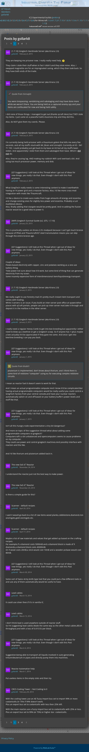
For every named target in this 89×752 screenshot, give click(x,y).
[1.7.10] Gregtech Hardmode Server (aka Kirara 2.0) (35, 51)
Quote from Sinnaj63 (21, 94)
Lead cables (17, 593)
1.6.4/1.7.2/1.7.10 (56, 20)
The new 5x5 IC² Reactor (23, 464)
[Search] (71, 3)
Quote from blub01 (21, 366)
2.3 (14, 20)
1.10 (80, 20)
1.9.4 (74, 20)
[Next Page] (26, 44)
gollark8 (15, 54)
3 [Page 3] (18, 43)
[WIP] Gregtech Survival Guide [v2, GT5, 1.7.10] (33, 220)
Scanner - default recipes (23, 505)
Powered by (44, 748)
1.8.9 (68, 20)
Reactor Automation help (23, 668)
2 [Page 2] (14, 43)
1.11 (86, 20)
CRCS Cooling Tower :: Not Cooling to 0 (29, 689)
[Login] (78, 3)
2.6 (23, 20)
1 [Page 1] (11, 43)
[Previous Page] (6, 44)
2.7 (27, 20)
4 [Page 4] (21, 43)
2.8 (32, 20)
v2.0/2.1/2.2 (5, 20)
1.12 (44, 23)
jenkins (55, 17)
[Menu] (85, 3)
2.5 (18, 20)
